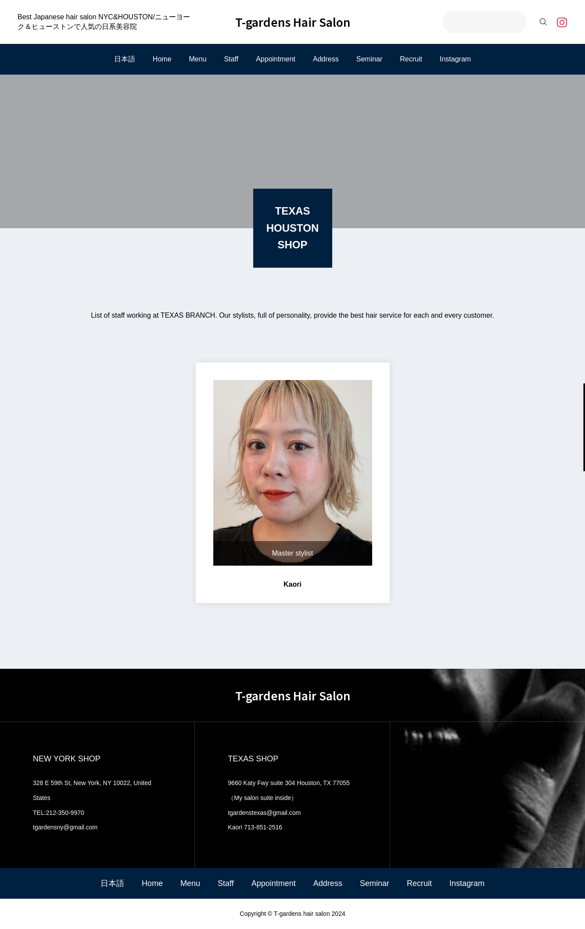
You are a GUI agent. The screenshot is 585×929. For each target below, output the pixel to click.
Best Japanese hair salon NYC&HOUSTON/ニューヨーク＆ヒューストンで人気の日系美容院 (104, 21)
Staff (231, 59)
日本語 (124, 59)
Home (162, 59)
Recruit (411, 59)
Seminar (369, 59)
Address (326, 59)
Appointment (275, 59)
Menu (198, 59)
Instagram (455, 59)
